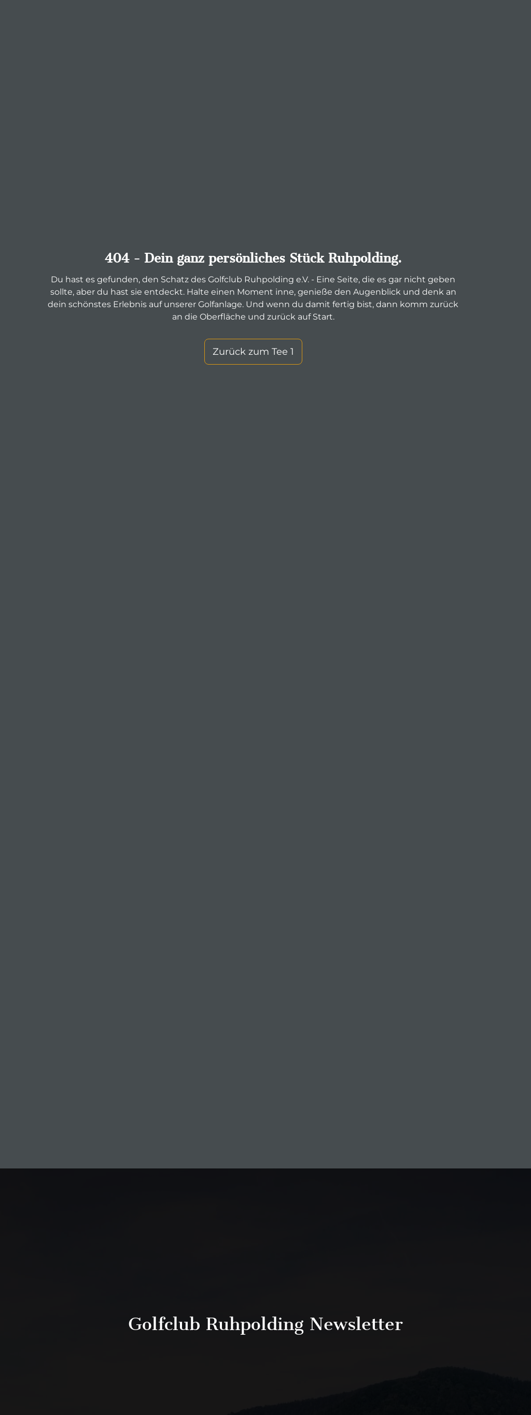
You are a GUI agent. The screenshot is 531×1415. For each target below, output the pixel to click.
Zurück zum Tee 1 (253, 351)
